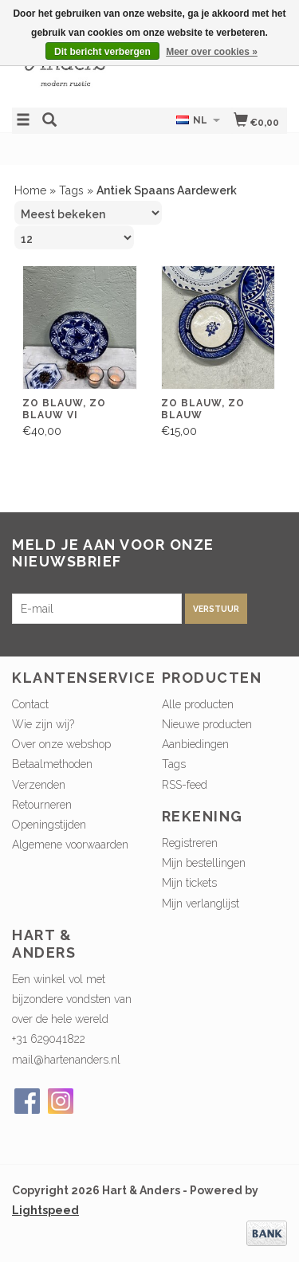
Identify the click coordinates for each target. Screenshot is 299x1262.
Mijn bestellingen (204, 862)
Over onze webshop (61, 744)
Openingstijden (49, 824)
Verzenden (38, 784)
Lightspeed (45, 1210)
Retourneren (42, 804)
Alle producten (198, 704)
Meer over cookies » (212, 51)
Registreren (190, 843)
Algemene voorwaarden (70, 844)
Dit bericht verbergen (102, 51)
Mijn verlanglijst (200, 903)
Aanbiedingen (195, 744)
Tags (71, 190)
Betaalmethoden (52, 764)
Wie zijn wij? (43, 724)
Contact (30, 704)
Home (30, 190)
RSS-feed (184, 784)
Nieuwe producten (207, 724)
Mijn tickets (189, 882)
